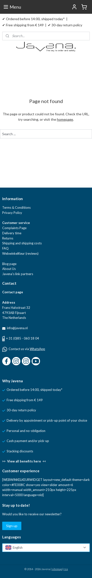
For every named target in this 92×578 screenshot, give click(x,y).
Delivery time (11, 233)
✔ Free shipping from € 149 (23, 25)
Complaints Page (14, 228)
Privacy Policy (12, 213)
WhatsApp (37, 349)
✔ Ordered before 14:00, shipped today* (33, 19)
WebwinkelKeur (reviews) (20, 253)
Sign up (11, 526)
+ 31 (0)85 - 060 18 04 (22, 338)
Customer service (16, 223)
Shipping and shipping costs (22, 243)
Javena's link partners (17, 274)
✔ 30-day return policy (65, 25)
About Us (9, 269)
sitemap (57, 569)
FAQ (5, 248)
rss (66, 569)
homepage (65, 119)
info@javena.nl (17, 328)
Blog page (9, 264)
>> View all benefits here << (24, 461)
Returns (7, 238)
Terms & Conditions (16, 207)
